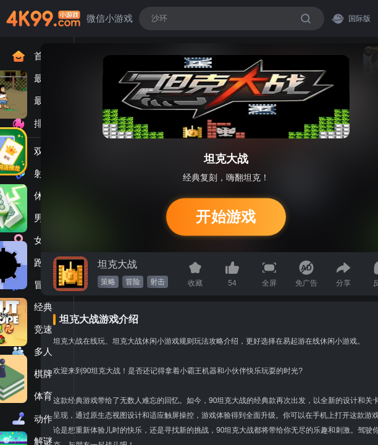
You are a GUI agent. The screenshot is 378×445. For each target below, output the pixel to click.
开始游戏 (226, 216)
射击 (157, 282)
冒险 (132, 282)
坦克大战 (117, 264)
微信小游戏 (109, 18)
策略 (108, 282)
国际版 (351, 18)
